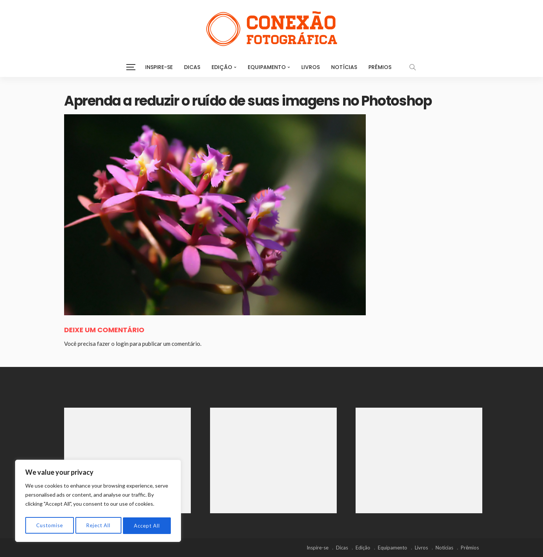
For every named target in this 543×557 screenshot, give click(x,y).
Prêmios (379, 67)
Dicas (192, 67)
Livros (310, 67)
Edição (222, 67)
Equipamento (267, 67)
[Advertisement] (127, 460)
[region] (98, 502)
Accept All (147, 525)
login (122, 343)
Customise (49, 525)
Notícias (344, 67)
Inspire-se (159, 67)
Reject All (98, 525)
